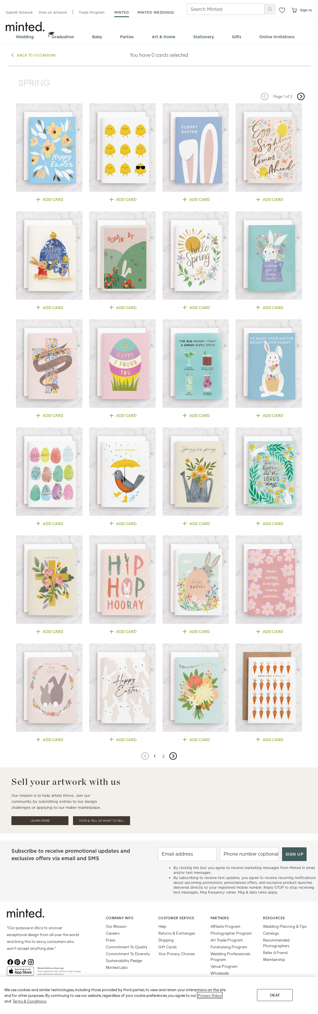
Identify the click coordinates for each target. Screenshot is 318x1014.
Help (162, 926)
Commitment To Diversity (128, 953)
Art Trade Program (226, 940)
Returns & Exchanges (176, 933)
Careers (112, 933)
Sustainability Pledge (124, 960)
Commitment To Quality (126, 947)
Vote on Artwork (53, 12)
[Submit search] (270, 9)
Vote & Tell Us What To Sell (101, 820)
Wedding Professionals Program (230, 956)
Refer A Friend (275, 952)
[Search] (217, 9)
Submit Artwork (19, 12)
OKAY (275, 1005)
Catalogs (271, 933)
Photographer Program (231, 933)
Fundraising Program (228, 947)
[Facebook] (10, 962)
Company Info (120, 918)
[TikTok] (24, 962)
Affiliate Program (225, 926)
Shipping (166, 940)
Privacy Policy (210, 1005)
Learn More (40, 820)
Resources (274, 918)
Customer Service (176, 918)
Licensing (218, 980)
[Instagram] (30, 962)
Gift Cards (167, 947)
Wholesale (219, 973)
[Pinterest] (17, 962)
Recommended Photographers (276, 942)
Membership (274, 959)
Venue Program (224, 966)
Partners (219, 918)
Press (110, 940)
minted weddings (155, 12)
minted (121, 12)
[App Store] (20, 973)
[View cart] (294, 10)
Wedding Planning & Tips (285, 926)
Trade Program (91, 12)
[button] (282, 10)
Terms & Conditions (29, 1011)
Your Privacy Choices (176, 953)
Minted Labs (116, 967)
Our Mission (116, 926)
